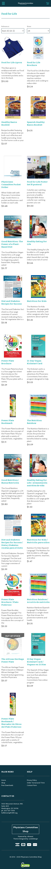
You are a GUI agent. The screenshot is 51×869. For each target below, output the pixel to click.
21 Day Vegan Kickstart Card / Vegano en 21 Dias (36, 636)
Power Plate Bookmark (7, 406)
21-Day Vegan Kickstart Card (34, 349)
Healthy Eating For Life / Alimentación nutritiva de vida (37, 465)
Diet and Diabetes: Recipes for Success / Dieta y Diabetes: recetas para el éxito (12, 523)
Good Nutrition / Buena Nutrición (10, 463)
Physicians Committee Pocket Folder (11, 179)
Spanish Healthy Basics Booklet (36, 121)
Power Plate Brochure (7, 349)
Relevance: (5, 26)
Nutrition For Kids (37, 291)
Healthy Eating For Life (37, 235)
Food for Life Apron (11, 62)
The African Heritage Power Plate (12, 634)
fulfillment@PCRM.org (9, 782)
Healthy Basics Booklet (9, 121)
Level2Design (33, 808)
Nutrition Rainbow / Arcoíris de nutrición (38, 577)
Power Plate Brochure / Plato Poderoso (9, 579)
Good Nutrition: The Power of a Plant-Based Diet (12, 236)
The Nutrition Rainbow (34, 406)
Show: (29, 26)
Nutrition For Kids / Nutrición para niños (38, 520)
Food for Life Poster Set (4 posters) (37, 178)
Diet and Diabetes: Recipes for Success (11, 292)
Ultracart (30, 805)
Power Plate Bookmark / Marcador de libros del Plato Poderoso (11, 694)
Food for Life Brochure (33, 63)
